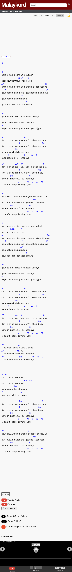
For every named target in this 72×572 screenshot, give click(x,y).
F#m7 (17, 352)
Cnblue (6, 57)
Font (47, 16)
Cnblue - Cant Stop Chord (11, 11)
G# (47, 91)
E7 (2, 165)
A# (33, 358)
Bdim (20, 79)
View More (36, 549)
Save (35, 16)
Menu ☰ (60, 16)
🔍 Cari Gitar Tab (9, 510)
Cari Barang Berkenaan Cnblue (21, 529)
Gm (45, 85)
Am (2, 85)
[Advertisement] (36, 36)
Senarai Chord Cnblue (16, 519)
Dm (2, 115)
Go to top (5, 495)
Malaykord (13, 4)
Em (20, 358)
